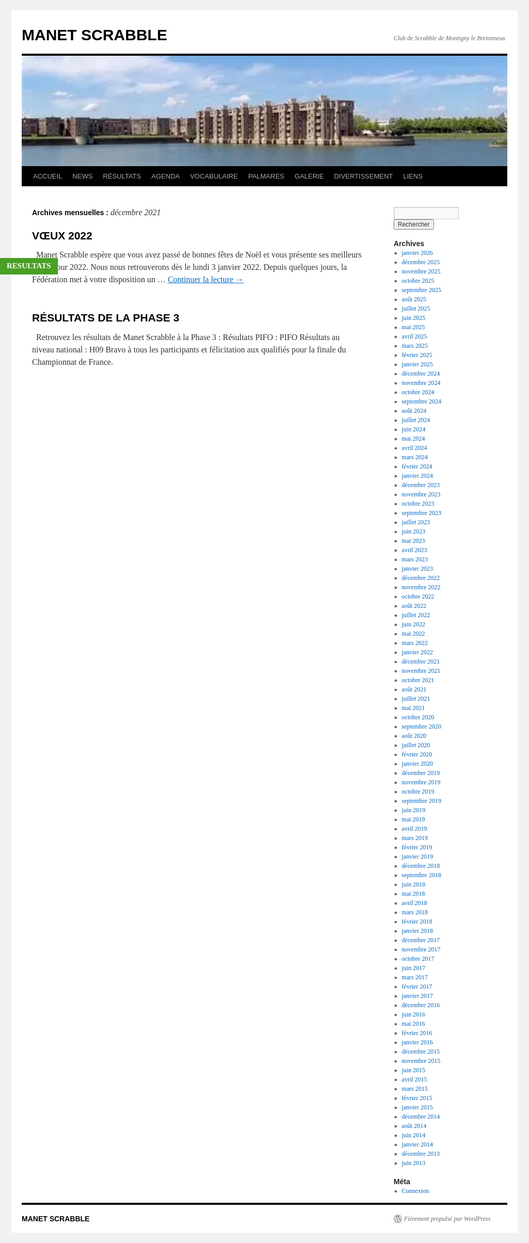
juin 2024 (414, 429)
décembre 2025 (421, 262)
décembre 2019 (421, 773)
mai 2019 (413, 819)
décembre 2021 (421, 661)
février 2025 (417, 355)
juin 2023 (414, 531)
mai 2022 (413, 633)
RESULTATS (29, 266)
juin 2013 (414, 1163)
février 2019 (417, 847)
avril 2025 (414, 336)
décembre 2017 (421, 940)
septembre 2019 (421, 800)
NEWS (82, 176)
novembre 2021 (421, 670)
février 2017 (417, 986)
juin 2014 (414, 1135)
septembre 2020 (421, 726)
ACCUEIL (47, 176)
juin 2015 (414, 1070)
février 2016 (417, 1033)
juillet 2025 (416, 308)
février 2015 (417, 1098)
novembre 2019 (421, 782)
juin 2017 (414, 968)
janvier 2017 (417, 995)
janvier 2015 (417, 1107)
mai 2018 (413, 893)
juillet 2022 (416, 615)
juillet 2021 (416, 698)
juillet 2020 (416, 745)
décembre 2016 (421, 1005)
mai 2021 (413, 708)
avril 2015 (414, 1079)
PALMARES (266, 176)
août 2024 (414, 410)
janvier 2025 (417, 364)
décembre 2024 (421, 373)
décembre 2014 (421, 1116)
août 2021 (414, 689)
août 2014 (414, 1125)
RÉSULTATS (122, 176)
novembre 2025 (421, 271)
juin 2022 (414, 624)
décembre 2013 (421, 1153)
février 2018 (417, 921)
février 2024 (417, 466)
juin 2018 (414, 884)
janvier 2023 (417, 568)
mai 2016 (413, 1023)
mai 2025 (413, 327)
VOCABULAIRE (214, 176)
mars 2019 (415, 838)
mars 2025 (415, 345)
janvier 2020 (417, 763)
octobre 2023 (418, 503)
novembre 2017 (421, 949)
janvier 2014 (417, 1144)
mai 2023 (413, 540)
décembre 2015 (421, 1051)
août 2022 (414, 605)
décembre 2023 (421, 485)
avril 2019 (414, 828)
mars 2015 (415, 1088)
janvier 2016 (417, 1042)
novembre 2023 (421, 494)
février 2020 (417, 754)
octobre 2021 (418, 680)
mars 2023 (415, 559)
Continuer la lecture (206, 279)
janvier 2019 (417, 856)
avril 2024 (414, 447)
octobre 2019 (418, 791)
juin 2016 (414, 1014)
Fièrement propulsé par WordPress (447, 1218)
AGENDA (165, 176)
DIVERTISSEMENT (363, 176)
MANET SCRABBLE (94, 34)
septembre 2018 (421, 875)
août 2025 (414, 299)
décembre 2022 (421, 578)
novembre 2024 (421, 382)
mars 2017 (415, 977)
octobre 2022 (418, 596)
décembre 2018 (421, 865)
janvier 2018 (417, 930)
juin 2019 (414, 810)
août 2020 (414, 735)
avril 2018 (414, 903)
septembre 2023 (421, 512)
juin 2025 (414, 317)
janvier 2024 (417, 475)
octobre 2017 (418, 958)
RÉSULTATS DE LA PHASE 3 (105, 318)
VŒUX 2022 (62, 235)
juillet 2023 (416, 522)
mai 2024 (413, 438)
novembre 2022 (421, 587)
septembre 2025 (421, 290)
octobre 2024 (418, 392)
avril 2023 (414, 550)
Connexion (415, 1190)
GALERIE (308, 176)
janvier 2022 (417, 652)
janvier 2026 (417, 252)
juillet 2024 (416, 420)
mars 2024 (415, 457)
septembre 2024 (421, 401)
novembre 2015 (421, 1060)
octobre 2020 (418, 717)
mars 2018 (415, 912)
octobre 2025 (418, 280)
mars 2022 (415, 643)
